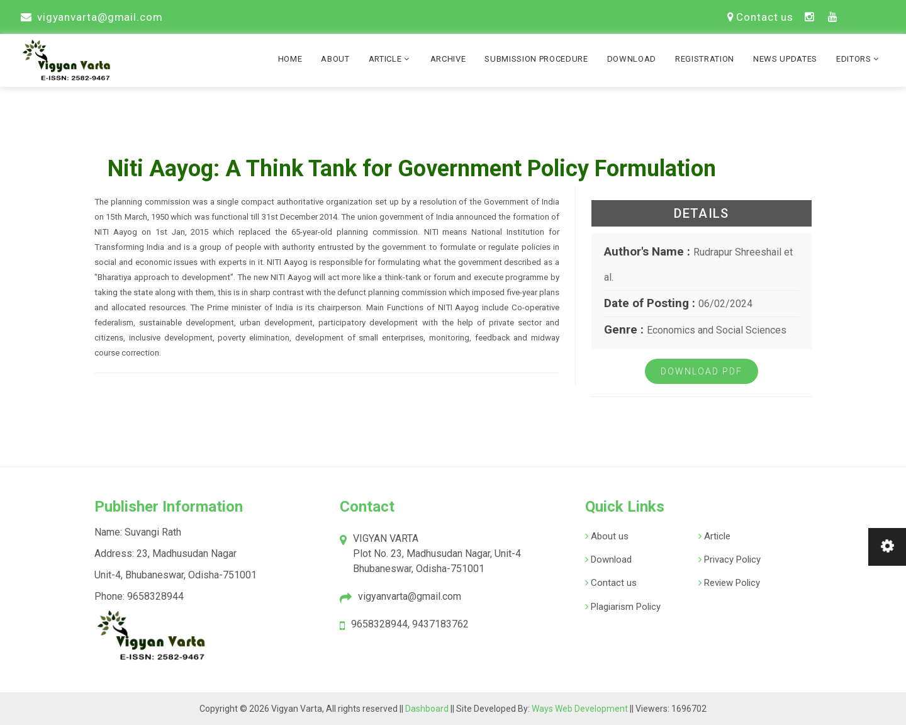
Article (390, 59)
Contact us (760, 17)
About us (608, 536)
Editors (858, 59)
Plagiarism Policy (624, 606)
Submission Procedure (536, 59)
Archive (448, 59)
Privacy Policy (731, 559)
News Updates (785, 59)
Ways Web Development (580, 709)
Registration (704, 59)
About (335, 59)
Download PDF (701, 371)
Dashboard (427, 709)
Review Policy (731, 582)
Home (290, 59)
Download (631, 59)
